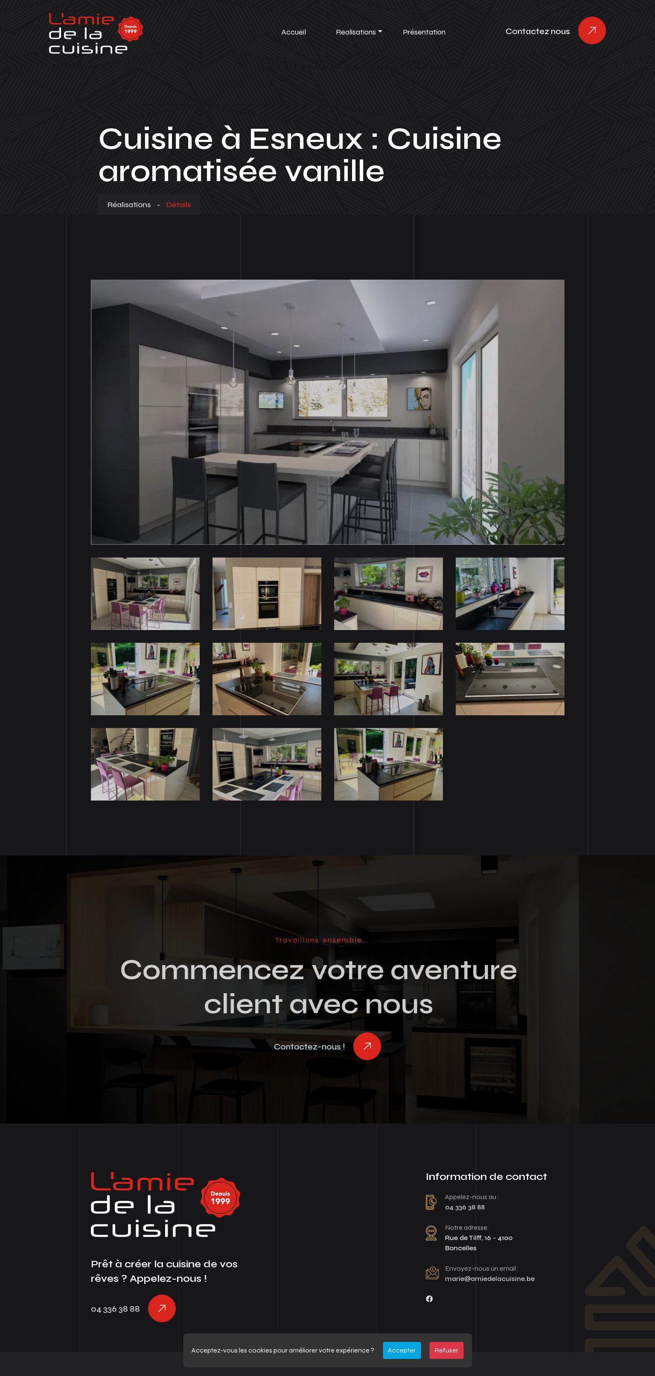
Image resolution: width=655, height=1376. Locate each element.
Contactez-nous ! (309, 1046)
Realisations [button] (356, 32)
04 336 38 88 (115, 1309)
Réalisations (129, 204)
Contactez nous (538, 31)
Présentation (424, 32)
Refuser (446, 1350)
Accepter (402, 1350)
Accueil (293, 32)
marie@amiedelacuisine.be (490, 1279)
